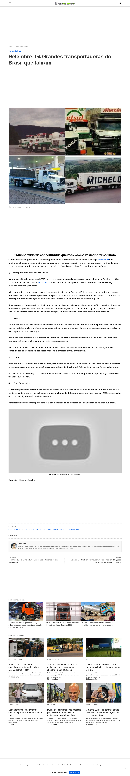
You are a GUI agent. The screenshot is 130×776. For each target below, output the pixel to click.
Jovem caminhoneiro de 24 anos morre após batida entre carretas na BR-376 (103, 667)
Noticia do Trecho (93, 705)
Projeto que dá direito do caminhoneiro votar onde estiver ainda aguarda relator (24, 667)
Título (11, 46)
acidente (89, 659)
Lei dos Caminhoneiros (17, 659)
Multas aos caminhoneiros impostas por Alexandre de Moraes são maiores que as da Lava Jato (64, 712)
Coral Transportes (15, 529)
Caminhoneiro (14, 705)
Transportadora (53, 659)
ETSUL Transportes (31, 529)
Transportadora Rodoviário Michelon (53, 529)
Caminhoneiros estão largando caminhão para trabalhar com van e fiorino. (25, 712)
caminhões (103, 259)
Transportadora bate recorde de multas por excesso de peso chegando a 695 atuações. (62, 667)
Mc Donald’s (44, 282)
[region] (65, 25)
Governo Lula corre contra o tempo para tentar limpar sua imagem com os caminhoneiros (103, 712)
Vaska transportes (74, 529)
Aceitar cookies (74, 772)
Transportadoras (21, 46)
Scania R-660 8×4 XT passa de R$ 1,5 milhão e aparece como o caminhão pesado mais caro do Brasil (25, 625)
